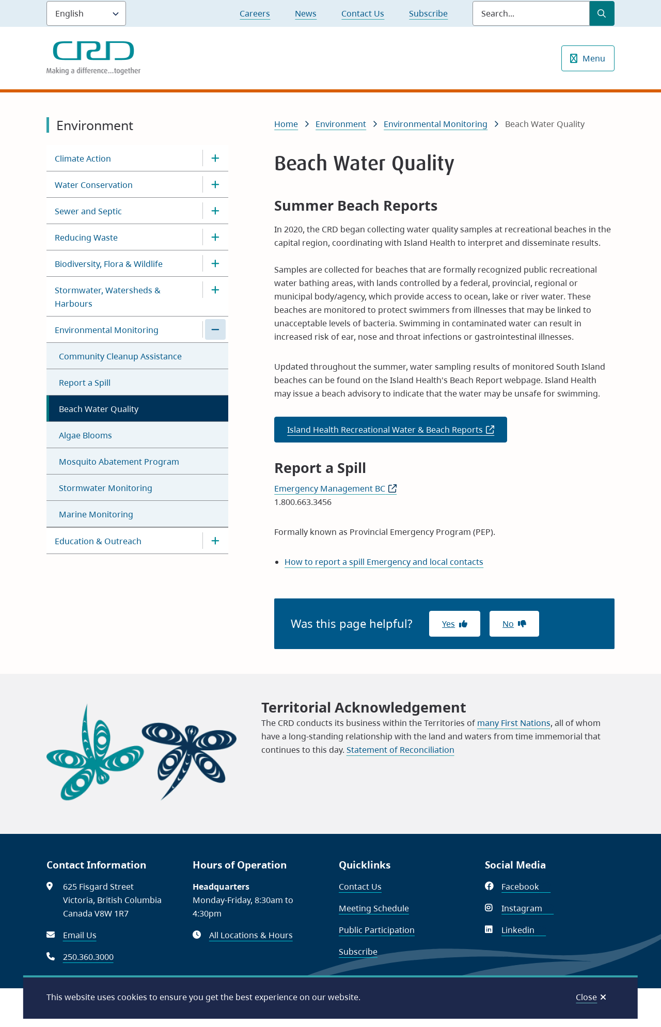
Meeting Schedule (374, 908)
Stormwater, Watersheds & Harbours (108, 297)
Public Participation (377, 930)
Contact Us (362, 13)
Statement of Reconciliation (400, 749)
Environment (341, 124)
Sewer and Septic (88, 211)
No (508, 623)
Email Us (80, 935)
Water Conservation (94, 185)
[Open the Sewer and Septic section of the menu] (215, 210)
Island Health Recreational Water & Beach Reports (397, 433)
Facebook (525, 886)
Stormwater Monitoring (105, 488)
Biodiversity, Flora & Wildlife (109, 264)
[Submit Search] (602, 13)
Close (586, 997)
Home (286, 124)
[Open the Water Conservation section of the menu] (215, 184)
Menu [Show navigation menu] (594, 58)
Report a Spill (85, 382)
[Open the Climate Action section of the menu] (215, 158)
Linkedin (523, 930)
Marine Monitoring (96, 514)
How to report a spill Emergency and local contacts (384, 561)
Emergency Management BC (335, 488)
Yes (448, 623)
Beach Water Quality (98, 409)
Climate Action (83, 158)
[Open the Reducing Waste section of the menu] (215, 237)
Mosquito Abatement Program (119, 461)
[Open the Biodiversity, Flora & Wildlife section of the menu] (215, 263)
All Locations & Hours (251, 935)
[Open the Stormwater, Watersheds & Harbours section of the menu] (215, 289)
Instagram (527, 908)
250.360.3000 (88, 956)
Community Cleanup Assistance (120, 356)
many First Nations (513, 723)
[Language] (86, 13)
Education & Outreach (98, 541)
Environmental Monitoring (107, 330)
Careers (255, 13)
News (306, 13)
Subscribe (428, 13)
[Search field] (531, 13)
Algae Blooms (85, 435)
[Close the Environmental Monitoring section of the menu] (215, 329)
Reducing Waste (86, 237)
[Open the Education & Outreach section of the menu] (215, 540)
